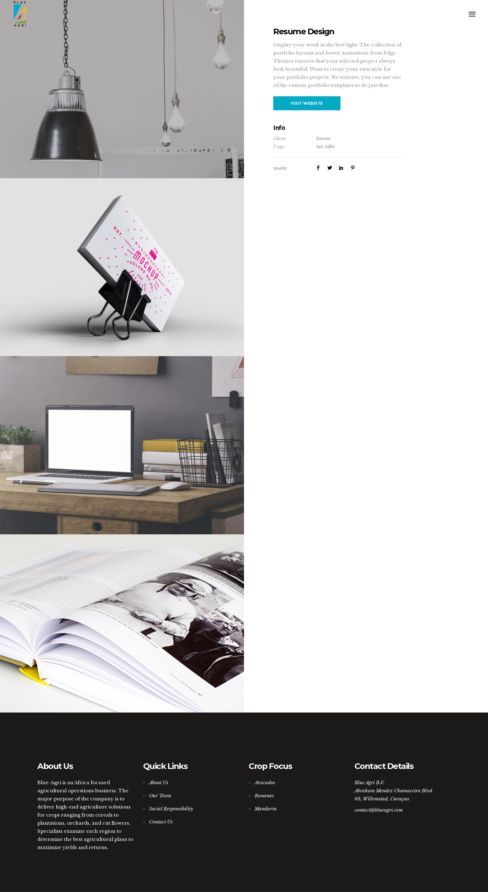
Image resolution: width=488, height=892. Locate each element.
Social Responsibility (171, 809)
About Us (158, 782)
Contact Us (161, 822)
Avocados (265, 782)
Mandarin (266, 809)
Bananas (264, 796)
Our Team (160, 796)
